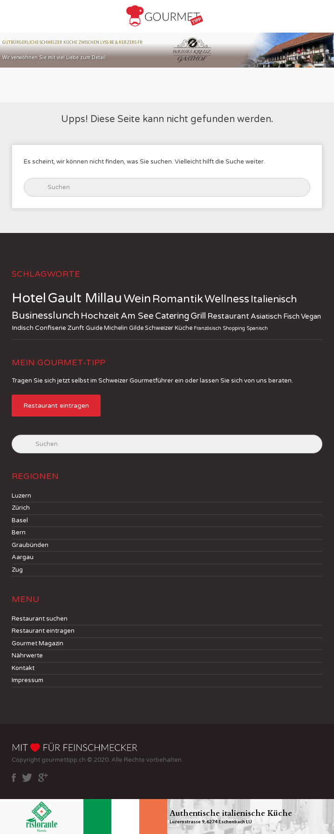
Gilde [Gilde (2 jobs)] (136, 328)
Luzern (21, 495)
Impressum (27, 680)
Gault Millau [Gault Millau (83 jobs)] (85, 298)
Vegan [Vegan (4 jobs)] (311, 316)
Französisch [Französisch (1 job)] (207, 328)
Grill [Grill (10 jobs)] (198, 316)
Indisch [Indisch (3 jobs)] (23, 328)
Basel (20, 520)
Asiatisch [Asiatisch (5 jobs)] (266, 316)
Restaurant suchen (40, 618)
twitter (27, 777)
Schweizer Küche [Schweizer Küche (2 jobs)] (168, 328)
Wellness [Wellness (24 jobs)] (226, 299)
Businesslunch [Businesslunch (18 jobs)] (45, 315)
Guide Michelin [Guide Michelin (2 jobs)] (107, 328)
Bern (19, 532)
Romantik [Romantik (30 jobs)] (177, 299)
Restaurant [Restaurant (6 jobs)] (228, 316)
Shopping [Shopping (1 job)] (234, 328)
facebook (14, 777)
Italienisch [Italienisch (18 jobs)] (274, 299)
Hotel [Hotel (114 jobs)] (29, 298)
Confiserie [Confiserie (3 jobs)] (50, 328)
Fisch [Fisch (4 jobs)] (291, 316)
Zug (17, 570)
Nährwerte (27, 655)
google (43, 777)
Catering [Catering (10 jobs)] (172, 316)
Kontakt (23, 668)
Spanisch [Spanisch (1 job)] (257, 328)
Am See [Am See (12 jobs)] (137, 315)
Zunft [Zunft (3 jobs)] (76, 328)
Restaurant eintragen (56, 406)
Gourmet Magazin (37, 643)
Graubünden (30, 545)
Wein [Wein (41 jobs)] (137, 299)
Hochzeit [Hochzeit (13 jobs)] (100, 315)
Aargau (23, 557)
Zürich (21, 508)
